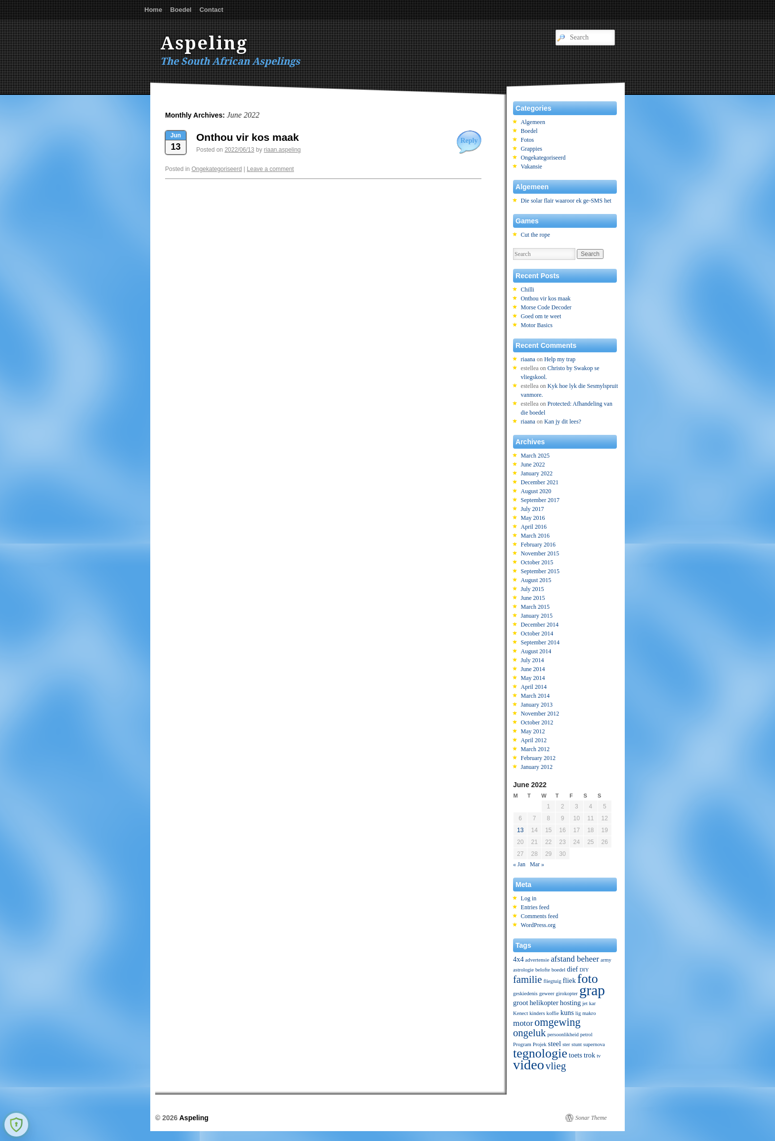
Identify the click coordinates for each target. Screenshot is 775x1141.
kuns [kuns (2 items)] (567, 1012)
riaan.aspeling (282, 149)
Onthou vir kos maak (247, 137)
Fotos (527, 139)
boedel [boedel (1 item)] (558, 969)
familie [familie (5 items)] (527, 979)
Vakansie (531, 166)
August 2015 (536, 580)
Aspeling (204, 43)
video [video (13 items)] (528, 1064)
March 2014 (535, 695)
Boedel (180, 9)
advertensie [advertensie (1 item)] (537, 960)
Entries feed (535, 907)
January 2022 (537, 473)
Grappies (531, 148)
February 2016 (538, 544)
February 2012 (538, 758)
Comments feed (540, 916)
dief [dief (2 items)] (572, 969)
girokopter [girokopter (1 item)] (566, 993)
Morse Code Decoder (546, 307)
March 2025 (535, 455)
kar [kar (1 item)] (592, 1003)
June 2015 (533, 597)
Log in (529, 898)
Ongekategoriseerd (216, 169)
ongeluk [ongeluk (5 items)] (529, 1032)
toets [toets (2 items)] (575, 1055)
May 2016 (533, 517)
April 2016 (534, 526)
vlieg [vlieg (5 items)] (556, 1065)
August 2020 (536, 491)
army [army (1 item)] (606, 960)
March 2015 (535, 606)
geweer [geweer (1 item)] (547, 993)
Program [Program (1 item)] (522, 1044)
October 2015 (537, 562)
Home (153, 9)
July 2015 (532, 589)
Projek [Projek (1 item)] (540, 1044)
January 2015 (537, 615)
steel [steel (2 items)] (554, 1044)
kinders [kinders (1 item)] (537, 1013)
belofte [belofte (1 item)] (542, 969)
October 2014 (537, 633)
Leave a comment (270, 169)
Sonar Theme (591, 1117)
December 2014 (540, 624)
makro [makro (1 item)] (589, 1013)
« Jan (519, 864)
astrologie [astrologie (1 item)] (523, 969)
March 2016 (535, 535)
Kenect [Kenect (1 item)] (520, 1013)
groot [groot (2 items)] (520, 1003)
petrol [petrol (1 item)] (586, 1034)
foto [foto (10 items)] (587, 979)
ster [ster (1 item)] (566, 1044)
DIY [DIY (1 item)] (584, 969)
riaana (528, 359)
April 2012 (534, 740)
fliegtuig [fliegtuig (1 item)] (552, 981)
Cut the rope (535, 234)
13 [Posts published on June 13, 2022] (520, 830)
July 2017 (532, 509)
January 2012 (537, 766)
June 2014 (533, 669)
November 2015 (540, 553)
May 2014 (533, 678)
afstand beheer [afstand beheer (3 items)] (575, 959)
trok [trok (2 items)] (589, 1055)
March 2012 (535, 749)
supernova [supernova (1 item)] (594, 1044)
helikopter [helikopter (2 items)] (543, 1003)
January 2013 (537, 704)
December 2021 (540, 482)
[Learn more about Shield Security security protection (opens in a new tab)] (16, 1125)
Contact (211, 9)
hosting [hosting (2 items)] (570, 1003)
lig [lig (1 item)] (578, 1013)
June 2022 (533, 464)
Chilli (527, 289)
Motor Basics (537, 325)
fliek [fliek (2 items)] (568, 980)
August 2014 (536, 651)
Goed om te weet (541, 316)
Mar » (537, 864)
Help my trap (559, 359)
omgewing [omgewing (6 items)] (557, 1022)
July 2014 (532, 660)
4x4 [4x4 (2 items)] (518, 959)
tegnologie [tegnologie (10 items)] (540, 1053)
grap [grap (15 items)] (592, 990)
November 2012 (540, 713)
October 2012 (537, 722)
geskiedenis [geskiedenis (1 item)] (525, 993)
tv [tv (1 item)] (599, 1055)
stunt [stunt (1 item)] (576, 1044)
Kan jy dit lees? (562, 421)
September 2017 (540, 500)
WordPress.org (538, 925)
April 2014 (534, 686)
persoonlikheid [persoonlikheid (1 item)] (562, 1034)
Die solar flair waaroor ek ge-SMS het (566, 200)
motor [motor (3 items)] (523, 1023)
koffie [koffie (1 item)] (553, 1013)
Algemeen (533, 122)
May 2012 (533, 731)
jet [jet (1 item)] (585, 1003)
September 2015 (540, 571)
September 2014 (540, 642)
